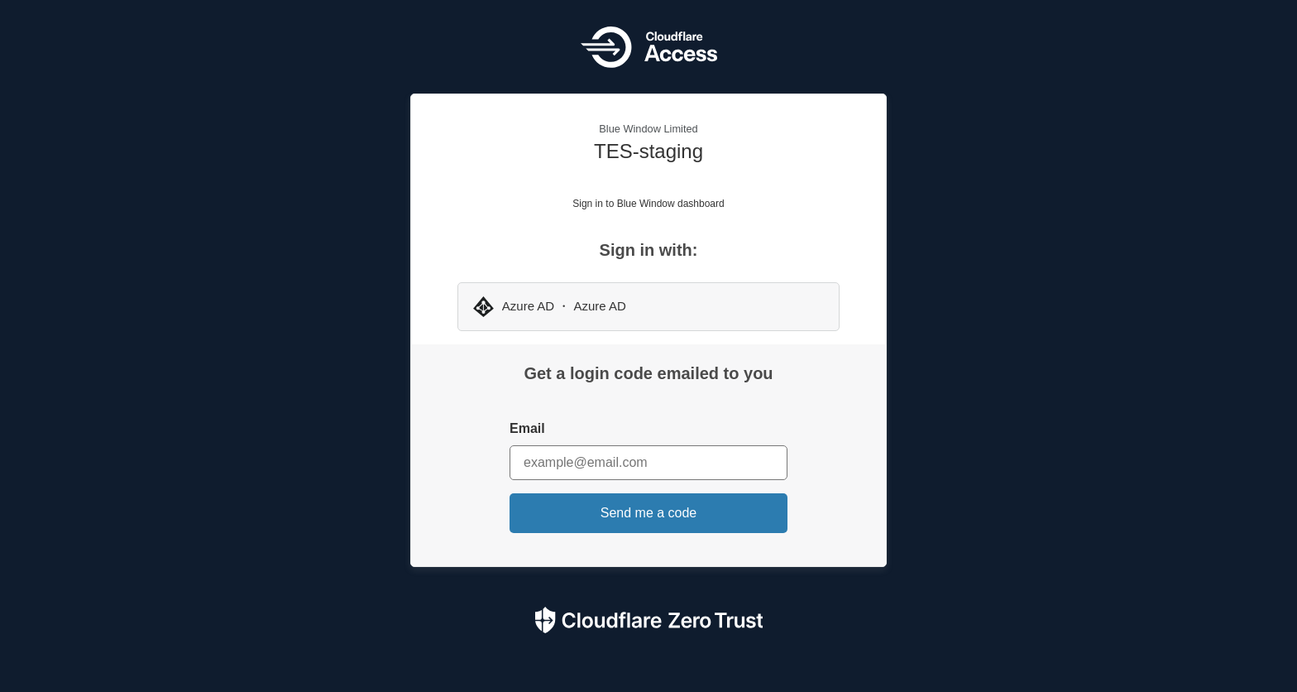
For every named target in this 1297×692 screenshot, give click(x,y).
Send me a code (649, 513)
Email (527, 428)
